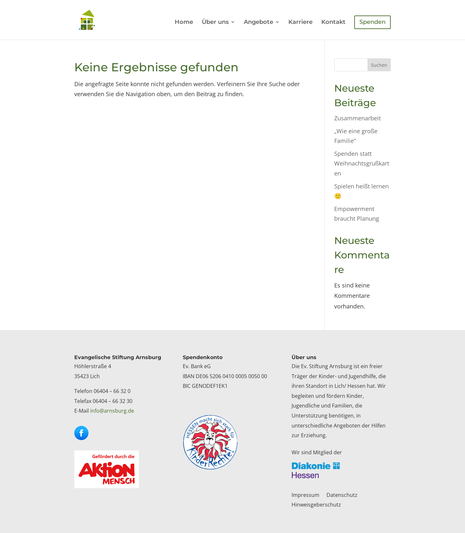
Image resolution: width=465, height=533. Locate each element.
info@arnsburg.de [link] (112, 410)
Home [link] (184, 22)
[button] (81, 433)
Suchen (379, 65)
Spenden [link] (372, 21)
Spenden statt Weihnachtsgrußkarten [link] (361, 163)
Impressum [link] (305, 495)
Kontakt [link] (333, 22)
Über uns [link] (215, 22)
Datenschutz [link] (341, 495)
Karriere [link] (300, 22)
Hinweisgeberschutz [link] (316, 505)
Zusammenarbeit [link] (357, 118)
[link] (93, 19)
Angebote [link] (258, 22)
